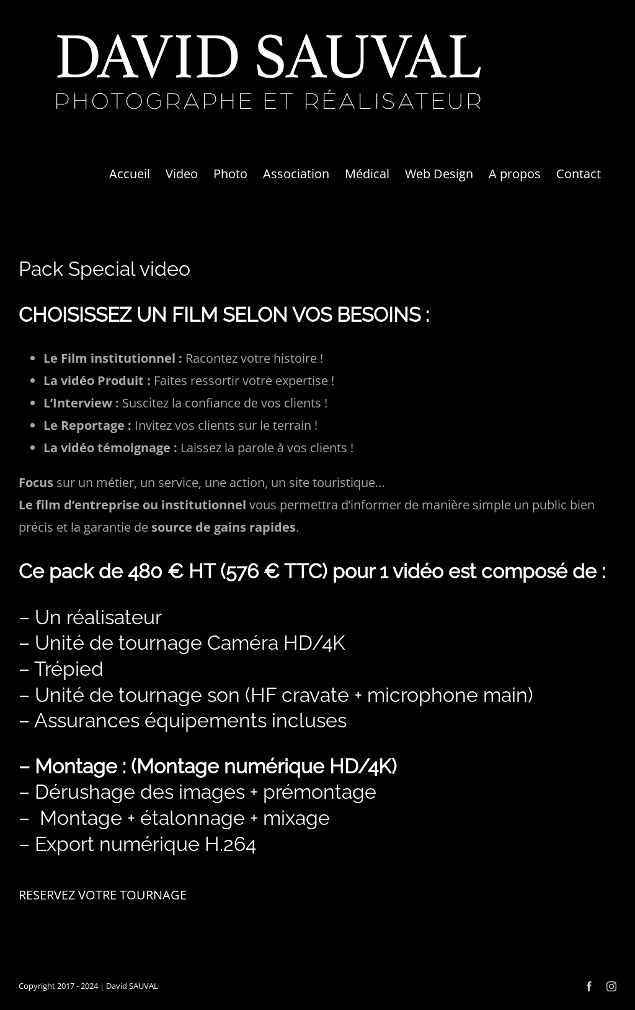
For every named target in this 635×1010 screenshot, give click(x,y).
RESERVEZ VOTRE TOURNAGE (103, 894)
